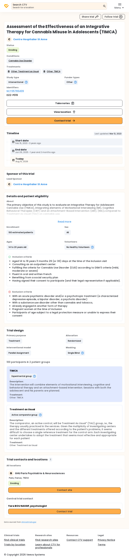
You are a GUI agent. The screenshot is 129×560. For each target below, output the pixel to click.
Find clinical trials (14, 539)
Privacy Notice (106, 539)
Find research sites (46, 539)
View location (65, 112)
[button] (20, 60)
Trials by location (14, 544)
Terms (101, 544)
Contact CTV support (80, 539)
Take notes (65, 103)
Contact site (64, 490)
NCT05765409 (15, 91)
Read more (64, 221)
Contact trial (65, 120)
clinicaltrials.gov (28, 522)
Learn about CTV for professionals (47, 546)
